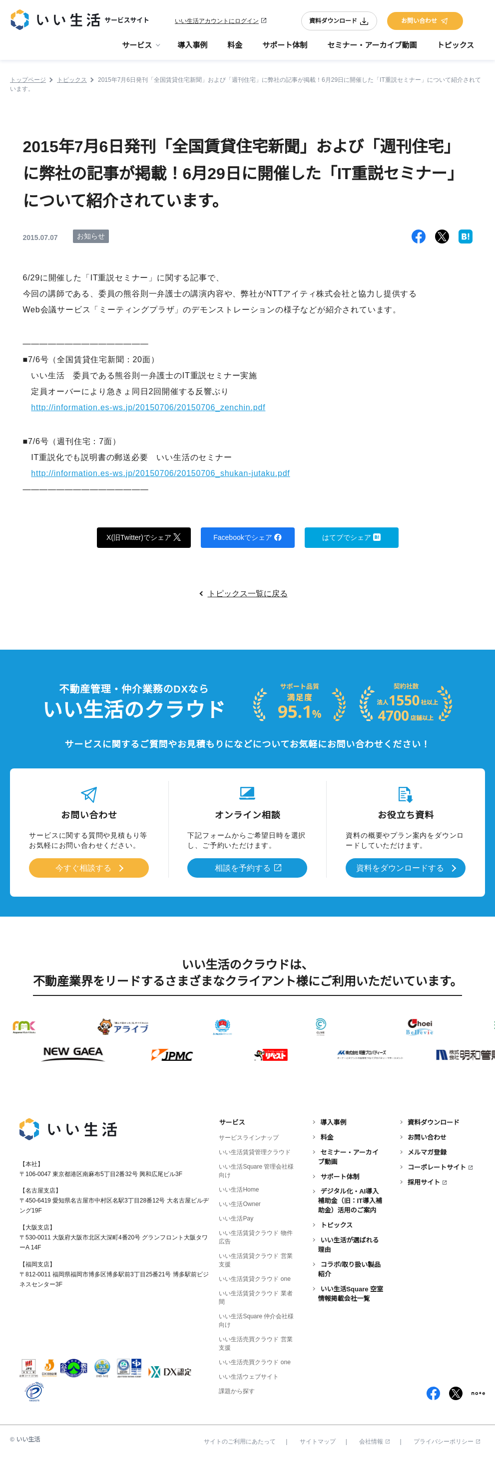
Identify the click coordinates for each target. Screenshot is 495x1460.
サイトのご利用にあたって (240, 1441)
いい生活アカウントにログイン (217, 20)
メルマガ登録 (427, 1152)
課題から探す (237, 1391)
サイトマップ (318, 1441)
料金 (234, 45)
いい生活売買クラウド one (254, 1362)
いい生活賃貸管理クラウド (255, 1152)
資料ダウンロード (339, 21)
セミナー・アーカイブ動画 (372, 45)
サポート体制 (284, 45)
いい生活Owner (239, 1204)
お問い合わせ (425, 21)
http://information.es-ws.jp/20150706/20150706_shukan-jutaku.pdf (160, 473)
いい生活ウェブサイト (249, 1376)
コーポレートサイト (437, 1167)
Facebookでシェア (247, 536)
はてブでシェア (351, 536)
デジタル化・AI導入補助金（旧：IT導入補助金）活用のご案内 (350, 1201)
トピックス (455, 45)
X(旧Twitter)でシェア (143, 536)
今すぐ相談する (83, 868)
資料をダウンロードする (400, 868)
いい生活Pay (236, 1218)
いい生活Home (239, 1189)
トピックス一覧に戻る (248, 593)
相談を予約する (243, 868)
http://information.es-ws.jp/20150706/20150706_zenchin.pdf (148, 407)
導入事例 (192, 45)
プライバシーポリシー (447, 1441)
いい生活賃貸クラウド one (254, 1278)
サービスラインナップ (249, 1137)
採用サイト (424, 1182)
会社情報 (374, 1441)
